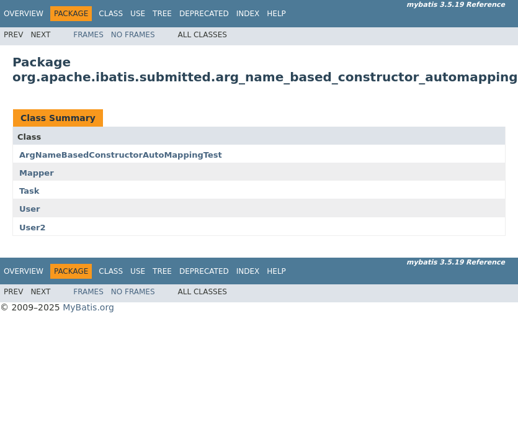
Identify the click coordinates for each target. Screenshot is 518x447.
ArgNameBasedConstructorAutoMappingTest (120, 155)
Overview (23, 13)
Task (29, 191)
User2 (32, 227)
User (29, 209)
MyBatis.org (88, 307)
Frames (88, 34)
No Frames (133, 34)
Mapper (36, 173)
